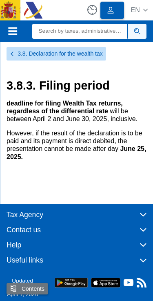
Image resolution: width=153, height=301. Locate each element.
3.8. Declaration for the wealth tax (56, 53)
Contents (27, 288)
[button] (139, 10)
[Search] (80, 31)
